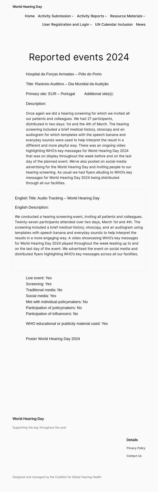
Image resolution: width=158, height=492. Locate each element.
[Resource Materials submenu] (144, 16)
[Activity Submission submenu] (73, 16)
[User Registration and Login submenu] (91, 24)
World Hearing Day (27, 7)
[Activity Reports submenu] (106, 16)
